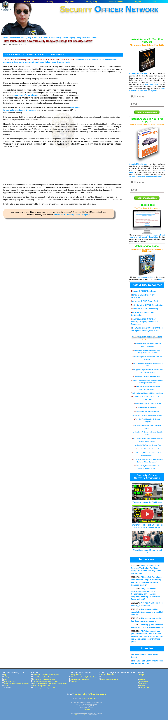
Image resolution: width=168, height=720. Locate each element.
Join (154, 2)
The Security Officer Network (89, 694)
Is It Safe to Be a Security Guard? (147, 407)
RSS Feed (5, 686)
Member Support (116, 2)
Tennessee (141, 686)
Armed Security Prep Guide (40, 686)
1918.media (86, 709)
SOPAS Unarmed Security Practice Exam (83, 677)
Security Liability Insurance (108, 679)
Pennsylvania (142, 683)
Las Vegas (141, 679)
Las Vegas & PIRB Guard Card (144, 301)
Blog (4, 675)
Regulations (69, 2)
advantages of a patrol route (25, 95)
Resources (103, 677)
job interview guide (145, 277)
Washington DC (143, 688)
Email (4, 679)
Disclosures (79, 715)
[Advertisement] (109, 21)
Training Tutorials (75, 675)
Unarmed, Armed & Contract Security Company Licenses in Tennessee (144, 321)
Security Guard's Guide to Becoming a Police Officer (49, 683)
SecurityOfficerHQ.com (138, 74)
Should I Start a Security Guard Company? (147, 376)
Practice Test (29, 2)
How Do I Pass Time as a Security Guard (147, 403)
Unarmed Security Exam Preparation (43, 677)
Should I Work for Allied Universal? (147, 449)
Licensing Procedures (106, 675)
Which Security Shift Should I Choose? (147, 411)
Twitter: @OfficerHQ (9, 681)
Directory (5, 677)
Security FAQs (91, 2)
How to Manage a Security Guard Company (45, 688)
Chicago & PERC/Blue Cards (143, 291)
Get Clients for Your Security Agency (43, 679)
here (160, 279)
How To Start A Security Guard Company (45, 675)
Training (49, 2)
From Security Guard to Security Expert (44, 681)
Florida (140, 677)
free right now (151, 84)
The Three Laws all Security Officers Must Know (147, 393)
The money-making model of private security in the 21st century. (147, 612)
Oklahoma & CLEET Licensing (144, 309)
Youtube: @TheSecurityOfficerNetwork (15, 683)
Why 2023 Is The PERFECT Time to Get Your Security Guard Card (147, 524)
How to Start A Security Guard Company (72, 215)
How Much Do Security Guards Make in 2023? (147, 415)
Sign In (138, 2)
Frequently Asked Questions (149, 337)
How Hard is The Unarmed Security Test (147, 445)
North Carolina (143, 681)
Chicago (141, 675)
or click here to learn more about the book (145, 177)
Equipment (73, 681)
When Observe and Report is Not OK (147, 550)
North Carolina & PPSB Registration (147, 305)
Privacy (86, 715)
